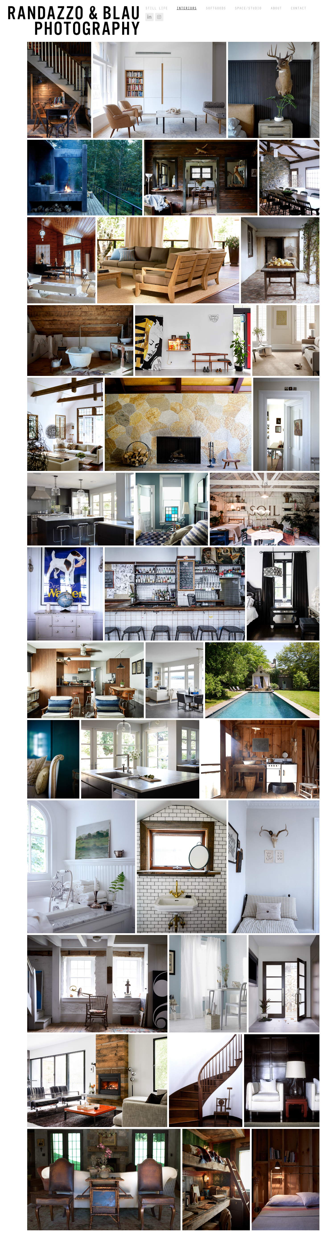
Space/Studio (248, 8)
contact (298, 8)
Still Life (156, 8)
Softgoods (216, 8)
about (276, 8)
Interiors (187, 8)
